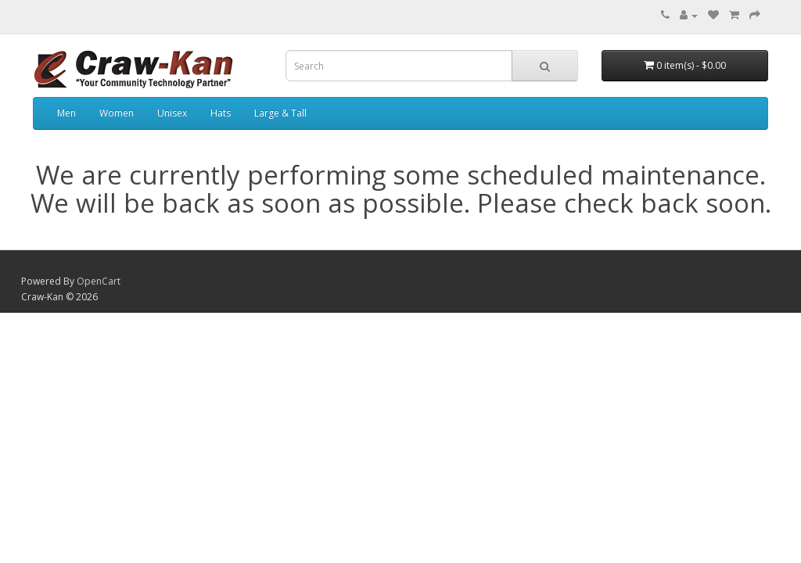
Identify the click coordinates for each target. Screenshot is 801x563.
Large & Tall (280, 113)
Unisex (172, 113)
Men (66, 113)
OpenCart (98, 281)
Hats (220, 113)
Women (116, 113)
